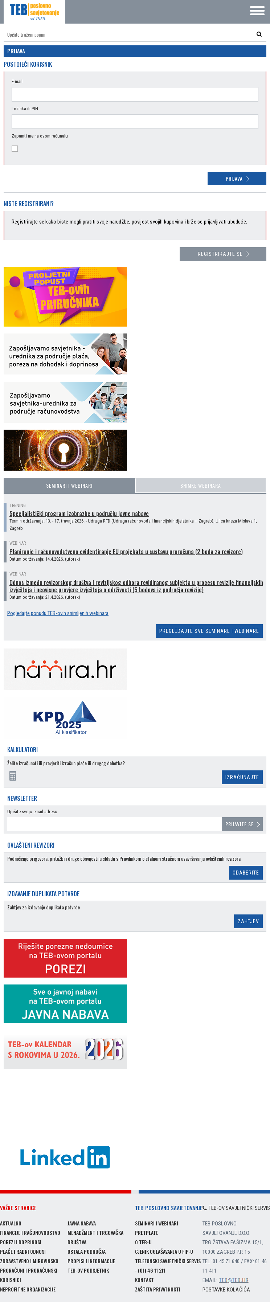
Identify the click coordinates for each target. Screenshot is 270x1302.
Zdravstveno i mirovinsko (29, 1261)
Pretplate (146, 1232)
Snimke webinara (200, 485)
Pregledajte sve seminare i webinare (209, 631)
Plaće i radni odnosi (23, 1251)
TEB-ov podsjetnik (88, 1270)
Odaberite (246, 873)
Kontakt (144, 1279)
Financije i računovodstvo (30, 1232)
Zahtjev (248, 921)
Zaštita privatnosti (157, 1289)
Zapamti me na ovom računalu (40, 136)
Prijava (234, 178)
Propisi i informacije (91, 1261)
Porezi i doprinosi (20, 1242)
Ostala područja (87, 1251)
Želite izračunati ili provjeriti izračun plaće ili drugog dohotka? (66, 763)
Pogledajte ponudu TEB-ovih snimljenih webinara (58, 613)
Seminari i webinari (69, 485)
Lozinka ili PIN (25, 108)
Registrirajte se (220, 254)
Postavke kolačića (226, 1289)
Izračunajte (242, 777)
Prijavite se (239, 824)
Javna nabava (82, 1223)
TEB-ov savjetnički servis (236, 1208)
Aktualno (10, 1223)
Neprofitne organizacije (28, 1289)
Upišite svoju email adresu (32, 811)
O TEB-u (143, 1242)
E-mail (17, 81)
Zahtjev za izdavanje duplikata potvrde (43, 907)
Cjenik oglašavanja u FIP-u (164, 1251)
